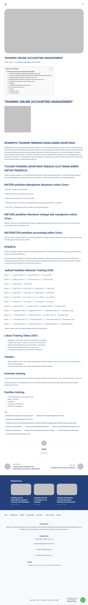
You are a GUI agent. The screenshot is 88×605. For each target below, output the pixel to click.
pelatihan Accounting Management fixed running (50, 415)
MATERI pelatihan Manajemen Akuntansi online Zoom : (24, 77)
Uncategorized (36, 62)
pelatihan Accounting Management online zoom (19, 419)
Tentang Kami (13, 515)
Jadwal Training (49, 515)
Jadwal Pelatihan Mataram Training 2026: (20, 85)
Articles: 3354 (44, 453)
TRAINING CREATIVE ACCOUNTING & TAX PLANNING (40, 500)
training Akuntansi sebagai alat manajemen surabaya (39, 430)
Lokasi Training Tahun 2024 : (17, 87)
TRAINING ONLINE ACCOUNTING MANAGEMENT (21, 71)
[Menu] (83, 4)
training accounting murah (13, 430)
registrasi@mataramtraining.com (44, 543)
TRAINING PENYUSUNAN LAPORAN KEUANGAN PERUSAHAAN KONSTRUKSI (66, 500)
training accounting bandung (13, 426)
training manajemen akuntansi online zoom (17, 434)
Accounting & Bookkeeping (23, 62)
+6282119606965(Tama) (44, 549)
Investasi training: (14, 91)
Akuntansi (7, 147)
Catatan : (12, 89)
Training (22, 515)
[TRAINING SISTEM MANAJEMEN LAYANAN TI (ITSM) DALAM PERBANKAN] (21, 489)
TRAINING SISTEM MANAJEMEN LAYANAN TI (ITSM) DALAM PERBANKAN (20, 500)
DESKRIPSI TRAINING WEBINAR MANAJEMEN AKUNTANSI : (25, 73)
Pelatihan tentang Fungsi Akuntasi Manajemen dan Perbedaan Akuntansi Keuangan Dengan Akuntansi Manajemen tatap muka (40, 423)
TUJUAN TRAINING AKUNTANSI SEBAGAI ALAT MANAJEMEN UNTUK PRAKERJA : (31, 75)
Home (5, 515)
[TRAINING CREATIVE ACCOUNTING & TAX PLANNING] (44, 489)
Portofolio (39, 515)
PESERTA (12, 83)
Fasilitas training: (14, 93)
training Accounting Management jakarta (37, 426)
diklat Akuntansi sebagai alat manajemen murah (19, 415)
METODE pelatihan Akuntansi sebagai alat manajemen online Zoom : (27, 79)
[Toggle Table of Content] (50, 69)
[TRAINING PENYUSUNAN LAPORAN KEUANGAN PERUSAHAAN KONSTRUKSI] (67, 489)
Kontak (59, 515)
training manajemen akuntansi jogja (67, 430)
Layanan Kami (30, 515)
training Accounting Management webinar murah (66, 426)
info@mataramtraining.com (44, 555)
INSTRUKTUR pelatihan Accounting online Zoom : (22, 81)
